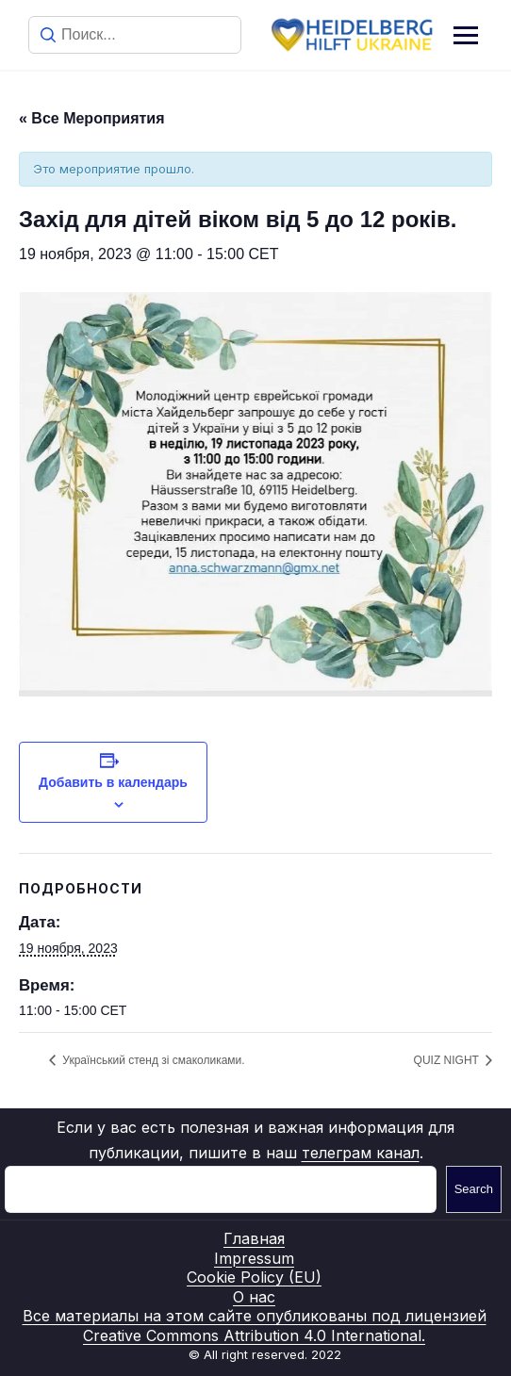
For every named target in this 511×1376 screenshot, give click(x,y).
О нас (254, 1296)
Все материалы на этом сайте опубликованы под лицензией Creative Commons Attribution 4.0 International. (254, 1325)
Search (473, 1189)
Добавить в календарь (113, 782)
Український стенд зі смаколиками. (152, 1060)
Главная (254, 1238)
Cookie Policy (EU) (254, 1277)
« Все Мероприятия (92, 118)
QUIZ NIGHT (448, 1060)
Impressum (254, 1258)
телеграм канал (361, 1152)
